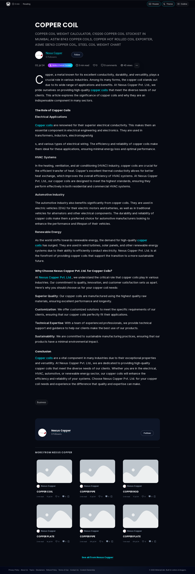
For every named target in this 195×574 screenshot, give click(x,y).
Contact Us (74, 570)
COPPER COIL (45, 491)
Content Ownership (87, 570)
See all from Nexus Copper (97, 557)
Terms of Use (63, 570)
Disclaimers (40, 570)
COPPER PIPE (87, 491)
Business (41, 402)
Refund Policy (51, 570)
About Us (24, 570)
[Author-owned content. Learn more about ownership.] (60, 65)
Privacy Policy (14, 570)
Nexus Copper (54, 53)
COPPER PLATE (45, 536)
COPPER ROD (131, 491)
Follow (77, 54)
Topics (31, 570)
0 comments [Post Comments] (109, 65)
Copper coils (44, 125)
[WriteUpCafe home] (8, 4)
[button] (137, 65)
